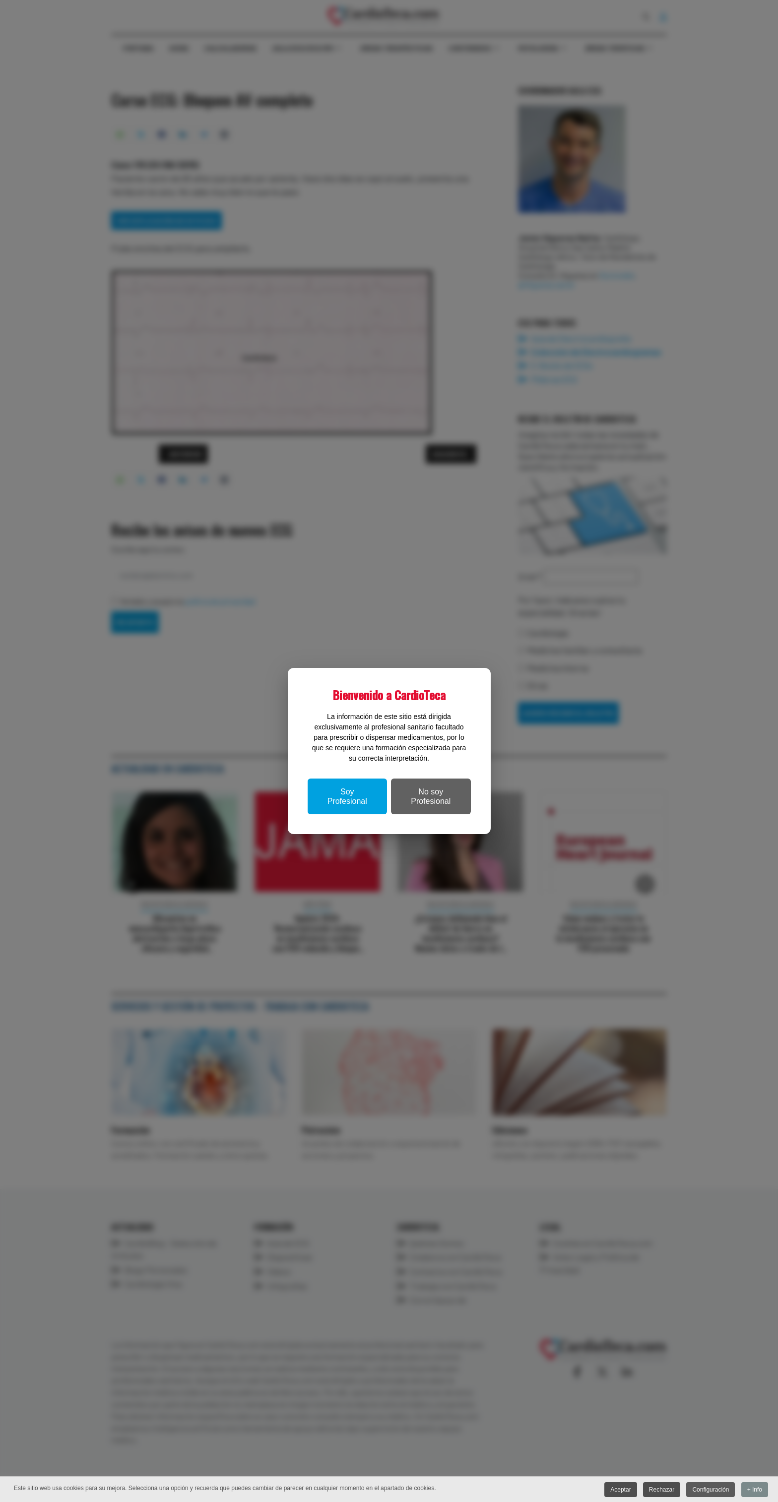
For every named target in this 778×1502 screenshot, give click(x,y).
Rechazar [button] (660, 1489)
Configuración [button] (710, 1489)
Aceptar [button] (619, 1489)
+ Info (754, 1489)
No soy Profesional (431, 796)
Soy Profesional (347, 796)
